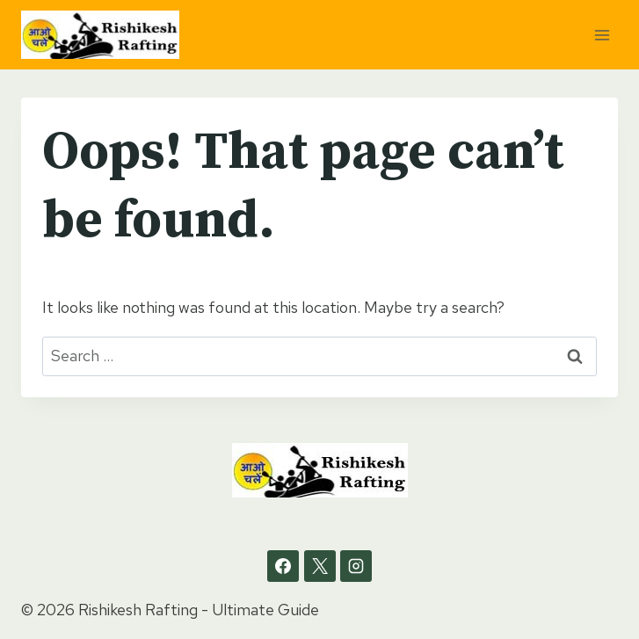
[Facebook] (283, 566)
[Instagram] (356, 566)
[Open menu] (601, 34)
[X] (320, 566)
